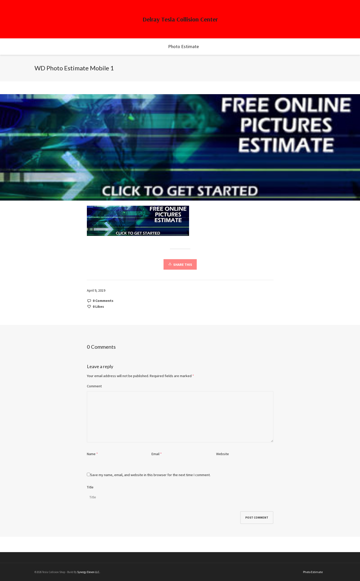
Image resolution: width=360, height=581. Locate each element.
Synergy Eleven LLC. (88, 572)
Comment (94, 386)
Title (90, 487)
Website (222, 454)
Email (155, 454)
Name (91, 454)
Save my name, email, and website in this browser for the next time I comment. (150, 475)
